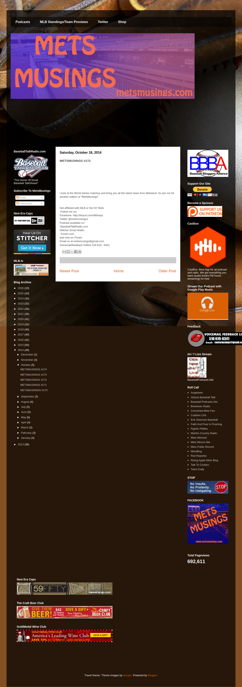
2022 (21, 308)
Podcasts (23, 22)
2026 (21, 288)
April (24, 422)
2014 (21, 350)
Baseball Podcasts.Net (204, 401)
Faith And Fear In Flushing (206, 424)
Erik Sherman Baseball (204, 419)
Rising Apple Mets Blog (204, 460)
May (24, 417)
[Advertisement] (91, 658)
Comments (24, 203)
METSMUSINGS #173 (33, 374)
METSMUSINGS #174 (33, 369)
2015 (21, 344)
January (26, 437)
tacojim (127, 675)
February (26, 432)
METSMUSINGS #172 (33, 379)
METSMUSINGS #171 (33, 384)
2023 (21, 303)
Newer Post (69, 271)
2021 (21, 313)
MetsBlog (196, 451)
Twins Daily (197, 469)
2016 (21, 339)
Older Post (167, 271)
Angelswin (197, 392)
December (27, 354)
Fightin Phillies (199, 428)
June (24, 412)
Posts (21, 197)
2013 (21, 444)
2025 (21, 293)
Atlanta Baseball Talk (203, 397)
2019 (21, 324)
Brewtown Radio (200, 406)
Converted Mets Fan (203, 410)
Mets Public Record (202, 446)
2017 (21, 334)
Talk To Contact (200, 464)
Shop (122, 22)
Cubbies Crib (198, 415)
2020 (21, 319)
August (25, 401)
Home (119, 271)
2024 (21, 298)
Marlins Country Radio (204, 433)
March (25, 427)
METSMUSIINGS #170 (33, 390)
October (26, 364)
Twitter (103, 22)
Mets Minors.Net (200, 442)
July (24, 406)
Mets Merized (199, 437)
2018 (21, 329)
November (27, 359)
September (28, 396)
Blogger (152, 675)
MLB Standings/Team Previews (64, 22)
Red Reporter (199, 455)
